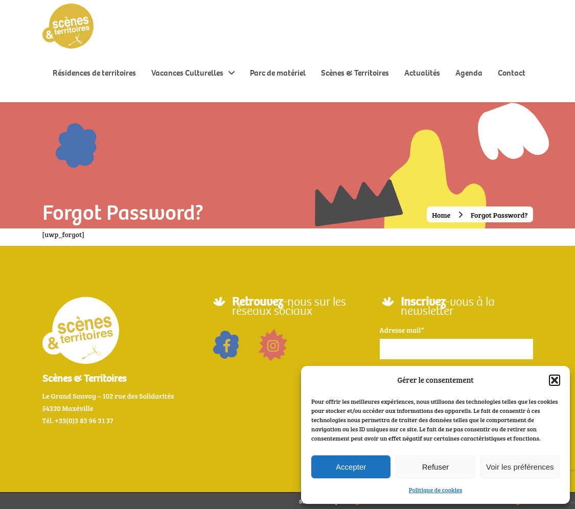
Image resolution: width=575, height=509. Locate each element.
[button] (554, 380)
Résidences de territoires (94, 72)
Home (441, 215)
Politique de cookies (436, 489)
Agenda (468, 72)
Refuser (435, 466)
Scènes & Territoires (355, 72)
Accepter (351, 466)
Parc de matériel (278, 72)
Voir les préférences (520, 466)
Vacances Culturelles (187, 72)
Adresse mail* (402, 330)
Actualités (422, 72)
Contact (511, 72)
